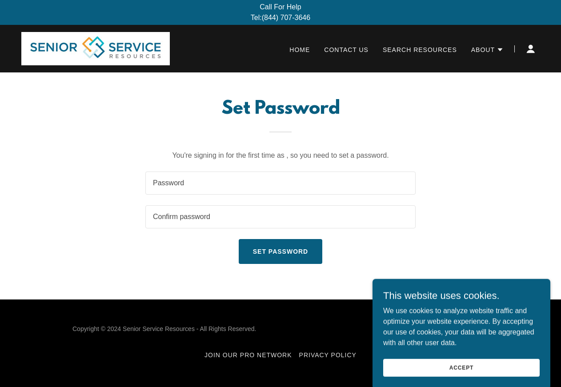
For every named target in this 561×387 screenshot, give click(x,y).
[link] (95, 48)
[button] (487, 49)
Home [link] (299, 49)
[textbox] (280, 183)
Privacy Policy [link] (328, 355)
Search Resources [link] (420, 49)
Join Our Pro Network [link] (248, 355)
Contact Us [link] (346, 49)
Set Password (280, 251)
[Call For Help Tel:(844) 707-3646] (280, 12)
